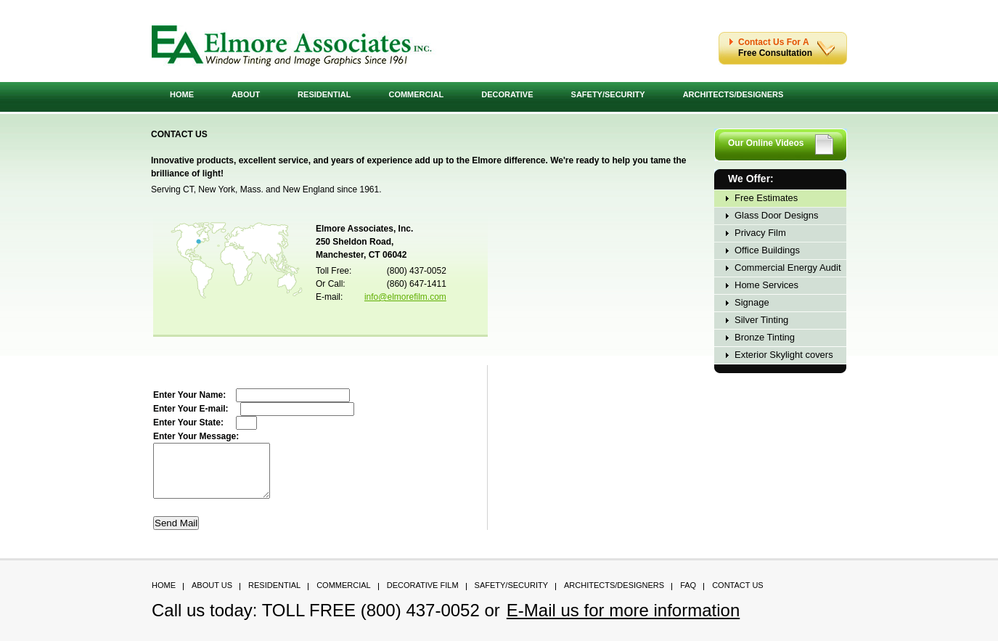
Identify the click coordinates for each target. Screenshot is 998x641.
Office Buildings (767, 250)
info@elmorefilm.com (405, 297)
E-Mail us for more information (623, 621)
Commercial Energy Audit (788, 267)
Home (182, 94)
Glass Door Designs (776, 215)
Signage (752, 302)
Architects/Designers (733, 94)
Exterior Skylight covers (784, 354)
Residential (324, 94)
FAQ (688, 596)
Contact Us (738, 596)
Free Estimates (766, 197)
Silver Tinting (761, 319)
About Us (212, 596)
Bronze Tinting (765, 337)
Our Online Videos (765, 143)
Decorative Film (423, 596)
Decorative (507, 94)
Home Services (766, 284)
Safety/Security (608, 94)
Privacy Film (760, 232)
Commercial (415, 94)
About (246, 94)
